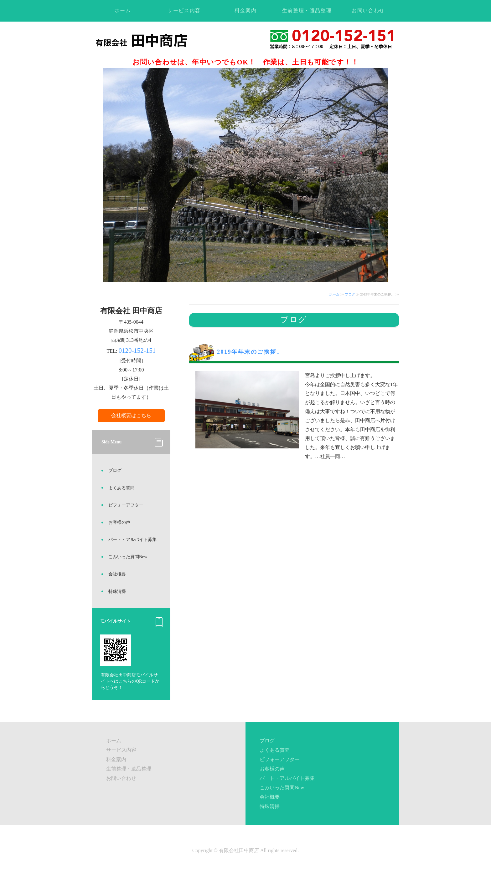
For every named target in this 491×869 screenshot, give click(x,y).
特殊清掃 (117, 591)
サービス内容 (184, 10)
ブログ (350, 294)
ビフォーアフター (125, 505)
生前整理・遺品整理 (307, 10)
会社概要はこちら (131, 415)
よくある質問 (121, 488)
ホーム (123, 10)
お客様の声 (119, 522)
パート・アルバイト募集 (132, 539)
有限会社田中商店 (239, 850)
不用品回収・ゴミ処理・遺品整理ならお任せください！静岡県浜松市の (155, 40)
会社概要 (117, 574)
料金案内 (245, 10)
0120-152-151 (137, 350)
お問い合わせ (368, 10)
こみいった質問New (127, 556)
